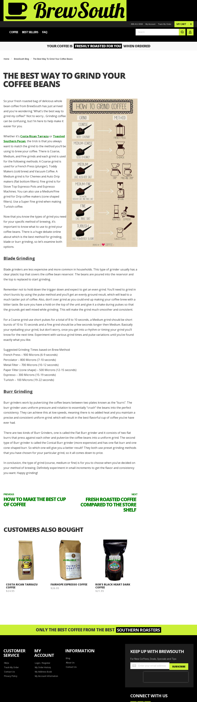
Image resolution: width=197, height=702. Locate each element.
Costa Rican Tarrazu (32, 113)
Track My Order (164, 3)
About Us (70, 619)
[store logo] (28, 9)
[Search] (182, 12)
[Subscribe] (178, 621)
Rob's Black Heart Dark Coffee (113, 542)
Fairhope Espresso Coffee (65, 542)
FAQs (6, 619)
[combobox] (160, 12)
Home (6, 36)
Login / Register (42, 619)
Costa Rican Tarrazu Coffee (21, 542)
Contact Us (9, 628)
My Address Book (43, 628)
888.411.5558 (137, 3)
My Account (150, 3)
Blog (68, 614)
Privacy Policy (10, 632)
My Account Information (46, 632)
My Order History (43, 623)
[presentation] (165, 632)
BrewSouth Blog (21, 36)
